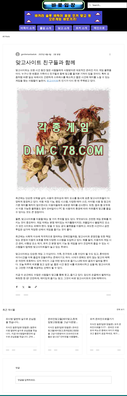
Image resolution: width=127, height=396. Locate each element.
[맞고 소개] (63, 28)
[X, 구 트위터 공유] (23, 287)
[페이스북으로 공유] (17, 287)
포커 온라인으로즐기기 (102, 318)
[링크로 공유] (36, 287)
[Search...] (107, 5)
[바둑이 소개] (27, 28)
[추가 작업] (109, 54)
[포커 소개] (81, 28)
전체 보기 (120, 309)
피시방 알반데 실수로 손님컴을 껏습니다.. (21, 320)
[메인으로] (99, 28)
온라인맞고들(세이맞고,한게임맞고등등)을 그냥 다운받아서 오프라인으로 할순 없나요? (63, 320)
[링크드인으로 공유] (29, 287)
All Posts (6, 36)
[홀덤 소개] (45, 28)
